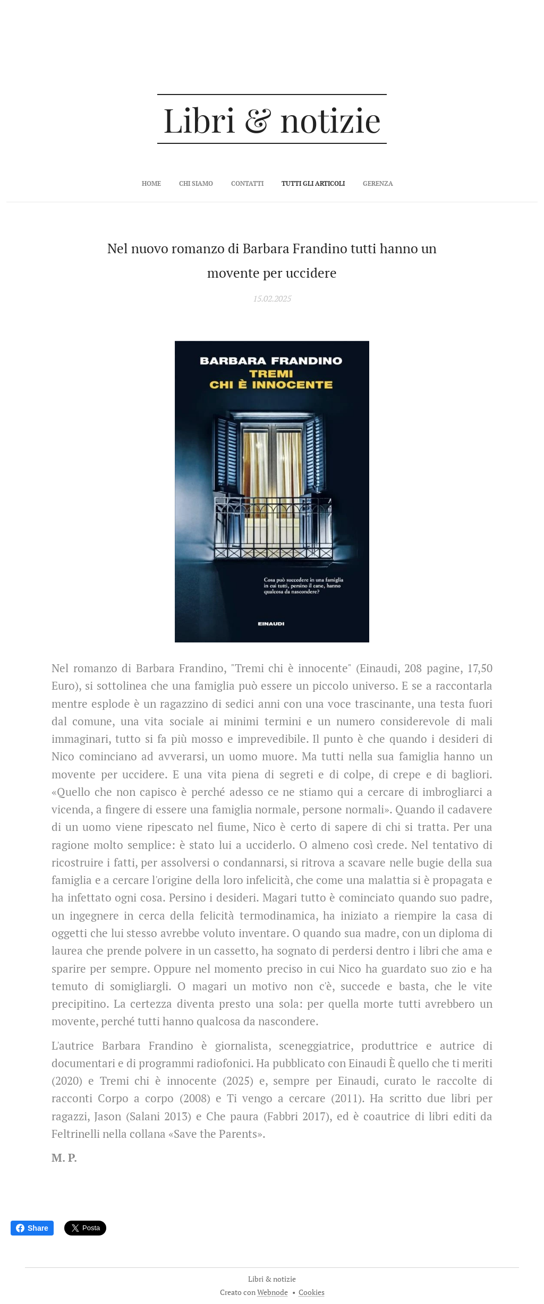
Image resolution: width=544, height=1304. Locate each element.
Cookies (312, 1292)
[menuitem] (236, 183)
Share (32, 1228)
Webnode (272, 1292)
